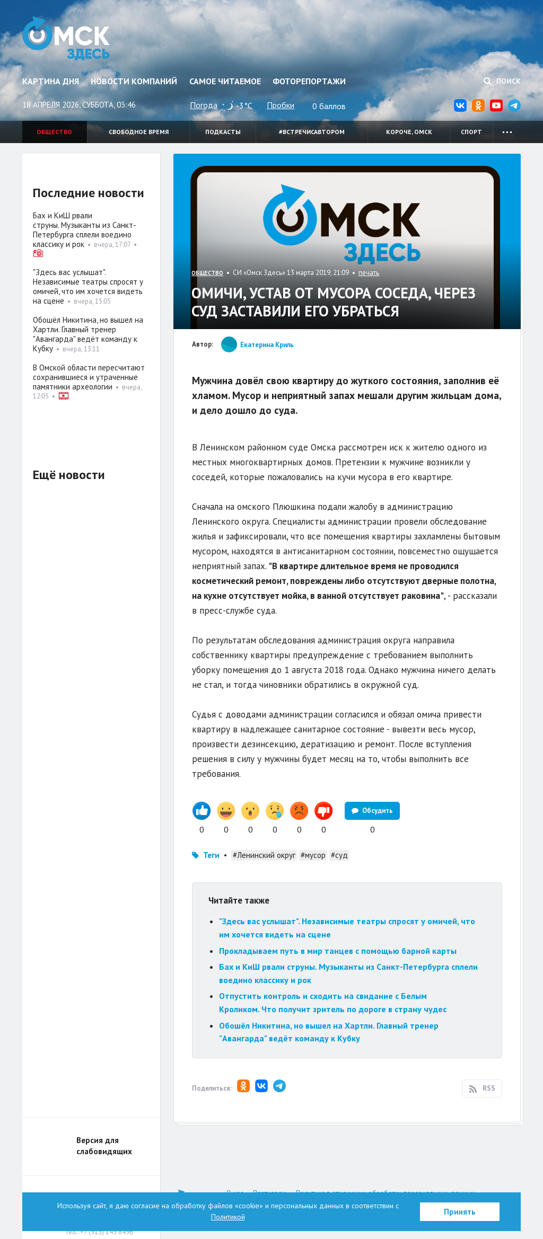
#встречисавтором (312, 132)
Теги (211, 855)
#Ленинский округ (264, 855)
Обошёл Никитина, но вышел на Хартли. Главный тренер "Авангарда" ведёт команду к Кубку (88, 334)
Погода (203, 105)
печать (368, 272)
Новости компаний (134, 81)
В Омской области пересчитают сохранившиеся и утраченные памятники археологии (89, 377)
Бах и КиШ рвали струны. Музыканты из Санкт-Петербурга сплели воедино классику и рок (84, 229)
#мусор (313, 855)
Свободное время (139, 132)
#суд (339, 855)
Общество (54, 132)
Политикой (228, 1217)
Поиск (502, 81)
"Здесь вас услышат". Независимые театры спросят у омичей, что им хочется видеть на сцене (88, 286)
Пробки (280, 105)
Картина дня (50, 81)
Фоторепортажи (309, 81)
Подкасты (223, 132)
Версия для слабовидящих (104, 1145)
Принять (460, 1212)
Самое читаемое (225, 81)
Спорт (471, 132)
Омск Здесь (66, 38)
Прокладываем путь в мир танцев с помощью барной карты (338, 950)
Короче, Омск (409, 132)
